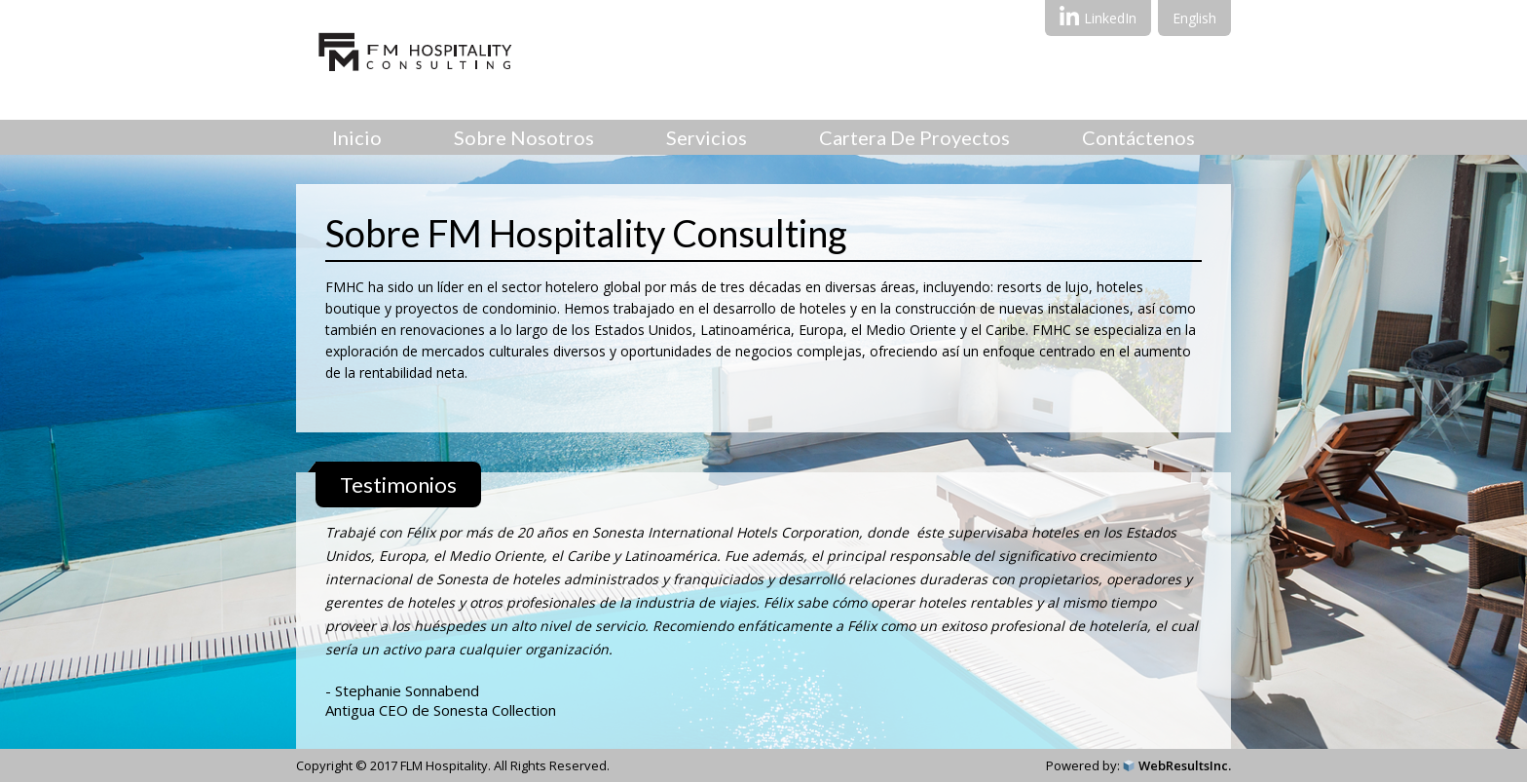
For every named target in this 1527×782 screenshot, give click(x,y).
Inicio (357, 137)
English (1194, 18)
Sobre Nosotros (524, 137)
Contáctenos (1138, 137)
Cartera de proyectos (914, 137)
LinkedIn (1098, 16)
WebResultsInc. (1184, 765)
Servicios (706, 137)
